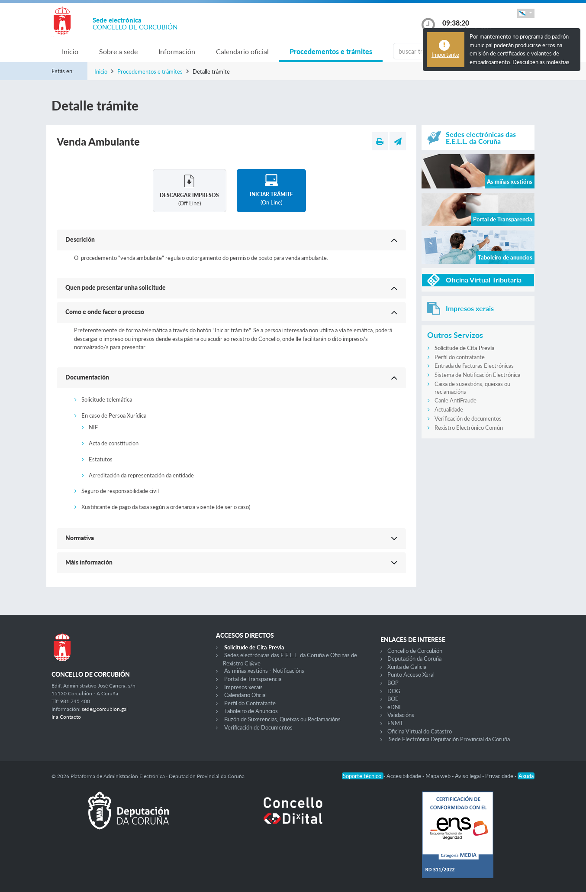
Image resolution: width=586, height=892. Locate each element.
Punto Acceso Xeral (411, 674)
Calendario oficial (242, 51)
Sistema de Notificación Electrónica (477, 374)
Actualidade (449, 409)
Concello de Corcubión (414, 650)
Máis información (89, 562)
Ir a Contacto (66, 717)
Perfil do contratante (460, 357)
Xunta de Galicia (406, 666)
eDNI (394, 707)
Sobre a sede (118, 51)
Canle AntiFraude (456, 400)
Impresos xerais (243, 687)
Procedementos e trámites (331, 51)
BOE (393, 698)
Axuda (526, 775)
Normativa (79, 538)
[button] (525, 13)
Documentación (87, 377)
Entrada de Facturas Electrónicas (474, 365)
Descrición (80, 239)
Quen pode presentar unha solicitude (115, 287)
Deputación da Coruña (414, 658)
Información (176, 51)
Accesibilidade (404, 775)
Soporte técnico (363, 775)
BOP (393, 682)
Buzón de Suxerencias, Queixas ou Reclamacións (282, 719)
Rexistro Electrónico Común (469, 427)
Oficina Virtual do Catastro (419, 731)
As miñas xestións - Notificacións (264, 670)
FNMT (395, 723)
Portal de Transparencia (252, 678)
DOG (393, 691)
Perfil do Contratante (250, 703)
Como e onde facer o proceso (104, 311)
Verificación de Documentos (258, 727)
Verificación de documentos (468, 418)
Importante (445, 54)
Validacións (400, 714)
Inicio (70, 51)
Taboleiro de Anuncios (251, 710)
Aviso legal (468, 775)
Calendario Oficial (245, 694)
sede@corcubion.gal (105, 709)
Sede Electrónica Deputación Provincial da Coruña (449, 739)
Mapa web (438, 775)
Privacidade (500, 775)
